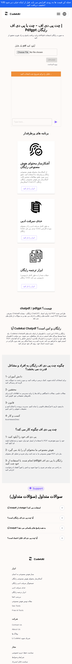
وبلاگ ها (15, 634)
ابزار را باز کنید (29, 188)
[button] (36, 508)
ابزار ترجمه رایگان (19, 592)
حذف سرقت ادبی (18, 588)
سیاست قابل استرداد (20, 662)
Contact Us (17, 625)
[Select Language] (64, 14)
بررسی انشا (16, 597)
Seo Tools (16, 606)
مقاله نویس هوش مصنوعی (22, 601)
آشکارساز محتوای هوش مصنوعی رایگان (27, 579)
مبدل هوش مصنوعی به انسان (23, 574)
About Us (16, 629)
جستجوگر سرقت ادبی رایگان (23, 583)
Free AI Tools (17, 610)
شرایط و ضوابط (18, 657)
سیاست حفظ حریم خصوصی (22, 653)
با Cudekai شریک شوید (21, 638)
